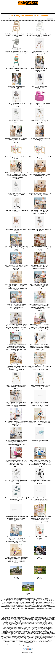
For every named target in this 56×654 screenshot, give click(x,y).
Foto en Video (48, 623)
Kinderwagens (48, 602)
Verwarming (41, 640)
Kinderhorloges (38, 601)
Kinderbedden (21, 601)
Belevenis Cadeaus (26, 619)
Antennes (49, 617)
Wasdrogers (15, 641)
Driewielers (12, 601)
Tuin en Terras (7, 637)
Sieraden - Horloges (13, 635)
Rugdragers (42, 606)
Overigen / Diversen (30, 632)
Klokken (34, 628)
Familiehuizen (6, 623)
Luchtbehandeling (36, 630)
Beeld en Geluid (16, 619)
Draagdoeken (47, 599)
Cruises (16, 622)
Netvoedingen (12, 632)
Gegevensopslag (25, 624)
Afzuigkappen (38, 617)
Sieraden (5, 635)
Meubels (28, 631)
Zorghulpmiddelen (28, 642)
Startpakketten (42, 635)
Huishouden (35, 627)
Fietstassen (31, 623)
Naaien (51, 631)
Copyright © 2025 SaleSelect (28, 645)
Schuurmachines (45, 633)
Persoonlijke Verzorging (7, 633)
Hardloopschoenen (26, 626)
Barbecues (3, 619)
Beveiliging (34, 619)
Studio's (24, 636)
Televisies (43, 636)
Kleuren (29, 628)
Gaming (13, 624)
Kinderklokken (8, 602)
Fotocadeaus (6, 624)
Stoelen (3, 636)
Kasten (19, 628)
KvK (42, 645)
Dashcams (29, 622)
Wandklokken (8, 641)
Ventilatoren (32, 638)
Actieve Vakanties (29, 617)
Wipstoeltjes (48, 608)
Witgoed (35, 641)
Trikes (22, 608)
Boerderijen (48, 619)
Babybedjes (17, 598)
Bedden (9, 619)
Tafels (32, 636)
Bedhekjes (39, 598)
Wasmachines (23, 641)
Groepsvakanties (16, 626)
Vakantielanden (6, 638)
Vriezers (51, 640)
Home (10, 16)
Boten (4, 621)
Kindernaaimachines (28, 602)
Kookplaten (6, 630)
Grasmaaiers (8, 626)
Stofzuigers (8, 636)
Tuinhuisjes (15, 637)
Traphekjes (16, 608)
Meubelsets (34, 631)
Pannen (47, 632)
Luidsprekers (6, 631)
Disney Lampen (38, 599)
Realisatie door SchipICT (28, 652)
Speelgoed (27, 635)
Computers (42, 621)
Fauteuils (13, 623)
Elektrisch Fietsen (47, 622)
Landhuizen (23, 630)
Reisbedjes (27, 606)
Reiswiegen (34, 606)
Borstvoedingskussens (11, 599)
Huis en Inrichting (27, 627)
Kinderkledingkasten (49, 601)
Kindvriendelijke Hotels (43, 603)
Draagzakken (5, 601)
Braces (9, 621)
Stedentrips (50, 635)
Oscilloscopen (20, 632)
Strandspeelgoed (16, 636)
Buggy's (20, 599)
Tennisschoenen (51, 636)
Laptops (29, 630)
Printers (16, 633)
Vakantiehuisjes (48, 637)
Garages (18, 624)
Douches (39, 622)
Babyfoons (25, 598)
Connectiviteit (49, 621)
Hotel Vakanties (18, 627)
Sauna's (38, 633)
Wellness (29, 641)
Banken (51, 618)
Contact (4, 645)
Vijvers (46, 640)
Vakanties (13, 638)
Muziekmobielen (6, 606)
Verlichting (44, 638)
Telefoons (37, 636)
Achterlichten (20, 617)
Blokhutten (41, 619)
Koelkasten (39, 628)
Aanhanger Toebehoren (10, 617)
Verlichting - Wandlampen (30, 640)
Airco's (44, 617)
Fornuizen (41, 623)
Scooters (53, 633)
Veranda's (38, 638)
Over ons (15, 645)
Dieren (34, 622)
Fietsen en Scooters (22, 623)
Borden (53, 619)
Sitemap (52, 645)
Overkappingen (40, 632)
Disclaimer (9, 645)
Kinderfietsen (29, 601)
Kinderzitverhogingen (29, 603)
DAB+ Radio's (22, 622)
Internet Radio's (43, 627)
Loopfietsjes (21, 605)
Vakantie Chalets (39, 637)
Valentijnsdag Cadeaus (22, 638)
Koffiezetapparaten (48, 628)
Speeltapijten (50, 606)
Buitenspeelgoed (16, 621)
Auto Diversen (10, 618)
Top (28, 646)
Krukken (12, 630)
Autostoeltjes (10, 598)
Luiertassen (37, 605)
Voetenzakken (40, 608)
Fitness (36, 623)
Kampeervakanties (7, 628)
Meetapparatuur (21, 631)
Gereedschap (34, 624)
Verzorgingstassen (29, 608)
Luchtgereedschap (47, 630)
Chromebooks (35, 621)
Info (19, 645)
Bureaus (23, 621)
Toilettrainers (8, 608)
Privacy (38, 645)
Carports (28, 621)
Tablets (28, 636)
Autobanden (18, 618)
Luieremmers (29, 605)
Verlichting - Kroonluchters (16, 640)
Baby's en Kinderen (24, 16)
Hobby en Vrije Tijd (37, 626)
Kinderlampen (17, 602)
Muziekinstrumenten (43, 631)
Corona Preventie (8, 622)
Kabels (50, 627)
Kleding (24, 628)
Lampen (17, 630)
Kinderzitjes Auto (7, 603)
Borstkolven (46, 598)
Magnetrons (13, 631)
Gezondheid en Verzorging (45, 624)
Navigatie (5, 632)
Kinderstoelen (41, 16)
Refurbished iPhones (23, 633)
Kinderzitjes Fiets (18, 603)
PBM (51, 632)
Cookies (46, 645)
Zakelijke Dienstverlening (44, 641)
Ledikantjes (13, 605)
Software (21, 635)
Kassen (15, 628)
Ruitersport (32, 633)
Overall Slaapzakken (17, 606)
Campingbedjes (28, 599)
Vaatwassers (30, 637)
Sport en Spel (34, 635)
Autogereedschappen (27, 618)
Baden (46, 618)
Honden (45, 626)
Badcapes (32, 598)
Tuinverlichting (22, 637)
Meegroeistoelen (46, 605)
